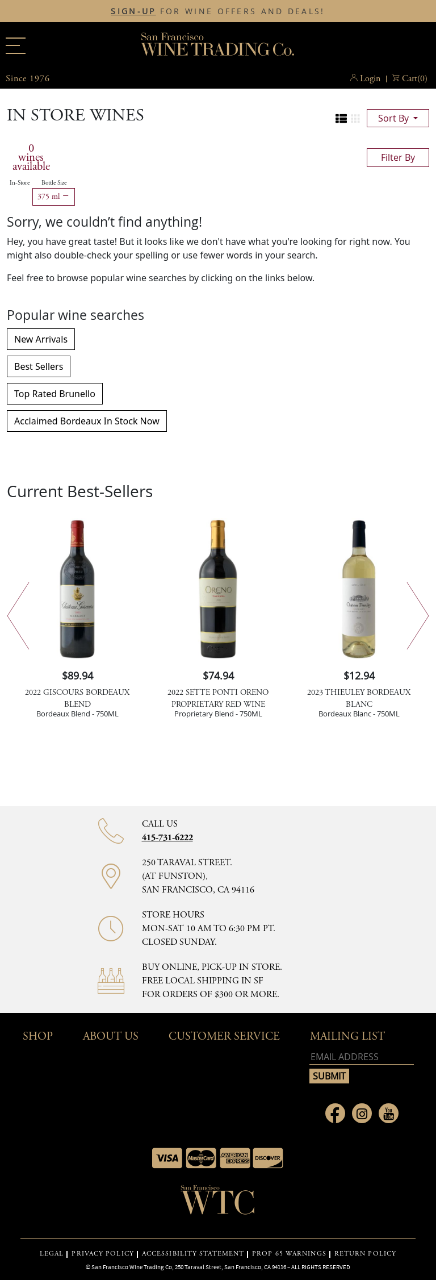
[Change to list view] (341, 118)
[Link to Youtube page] (389, 1113)
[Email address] (361, 1057)
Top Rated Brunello (54, 393)
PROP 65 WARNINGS (289, 1254)
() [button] (414, 79)
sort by (394, 118)
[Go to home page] (218, 1203)
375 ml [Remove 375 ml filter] (53, 196)
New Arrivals (41, 339)
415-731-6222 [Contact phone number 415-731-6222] (167, 838)
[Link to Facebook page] (335, 1113)
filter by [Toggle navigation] (398, 157)
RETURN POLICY (365, 1254)
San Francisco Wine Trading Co (218, 45)
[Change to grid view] (355, 118)
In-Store (20, 183)
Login (370, 79)
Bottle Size (53, 183)
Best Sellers (38, 366)
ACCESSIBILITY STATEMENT (193, 1254)
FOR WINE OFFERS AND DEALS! (218, 11)
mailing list (347, 1036)
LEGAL (52, 1254)
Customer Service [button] (224, 1036)
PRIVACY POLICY (102, 1254)
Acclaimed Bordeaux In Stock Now (87, 421)
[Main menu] (16, 45)
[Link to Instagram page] (362, 1113)
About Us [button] (111, 1036)
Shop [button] (38, 1036)
